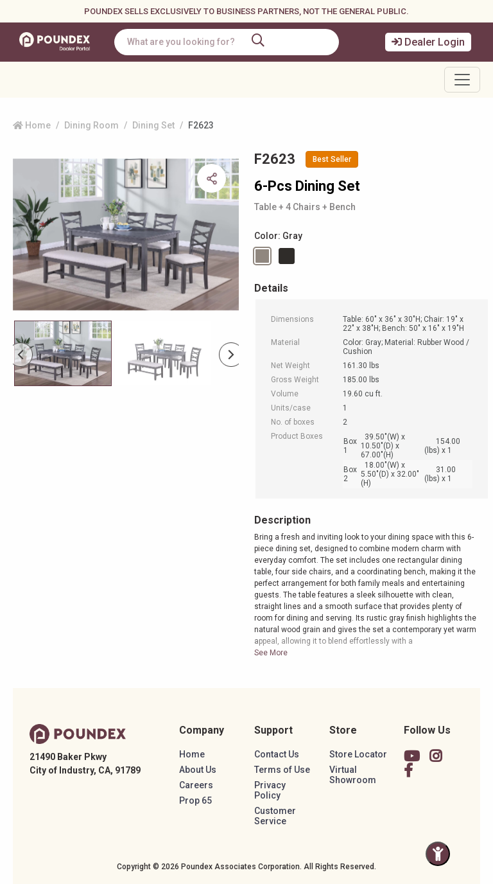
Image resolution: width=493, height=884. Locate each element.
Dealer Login (428, 42)
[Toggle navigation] (462, 80)
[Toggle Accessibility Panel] (438, 854)
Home (32, 125)
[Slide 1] (163, 353)
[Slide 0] (63, 353)
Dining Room (91, 125)
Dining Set (153, 125)
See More (271, 652)
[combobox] (226, 42)
